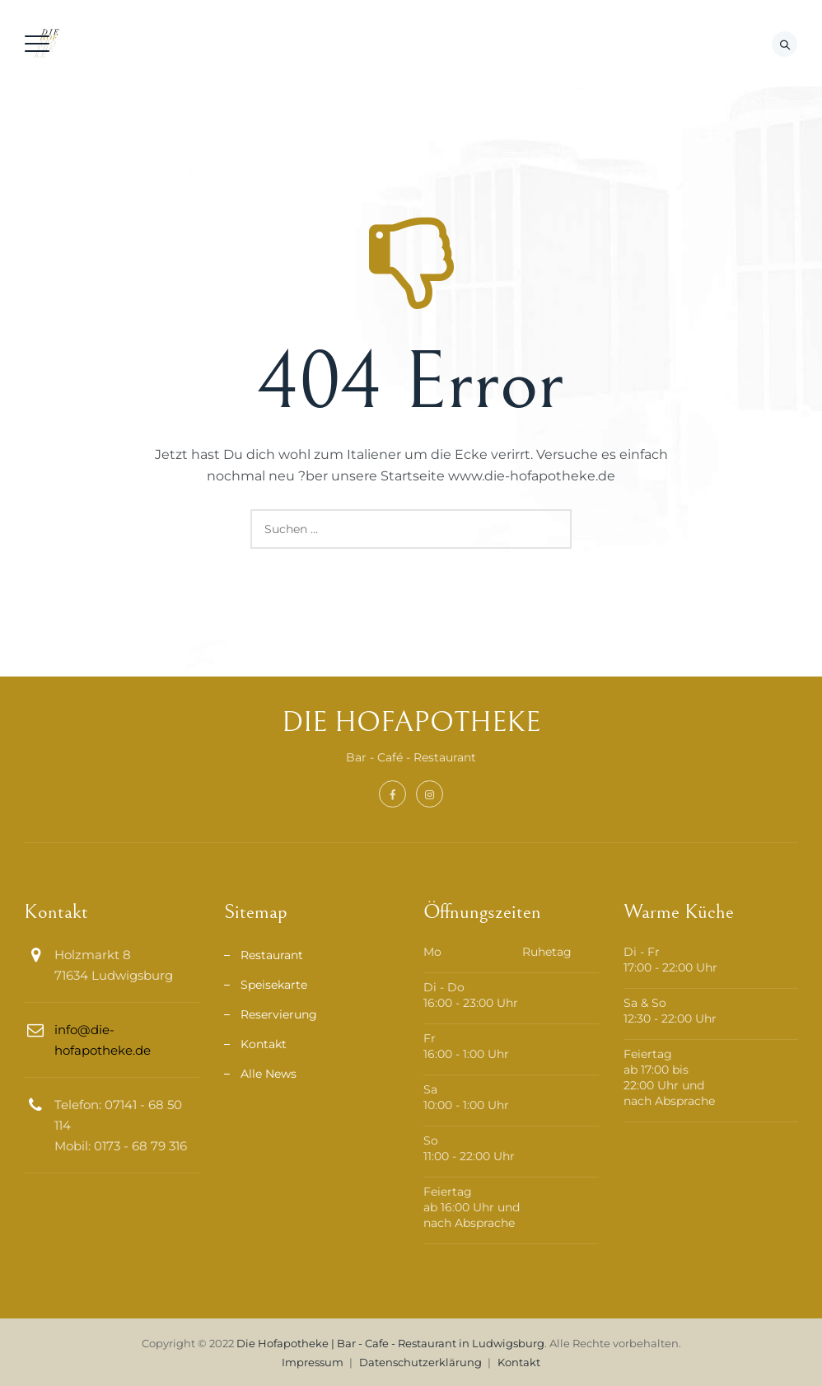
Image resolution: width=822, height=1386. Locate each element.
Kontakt (264, 1044)
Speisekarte (274, 984)
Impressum (312, 1362)
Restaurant (272, 955)
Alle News (269, 1073)
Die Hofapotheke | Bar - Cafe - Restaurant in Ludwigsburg (390, 1343)
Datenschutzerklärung (420, 1362)
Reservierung (279, 1014)
